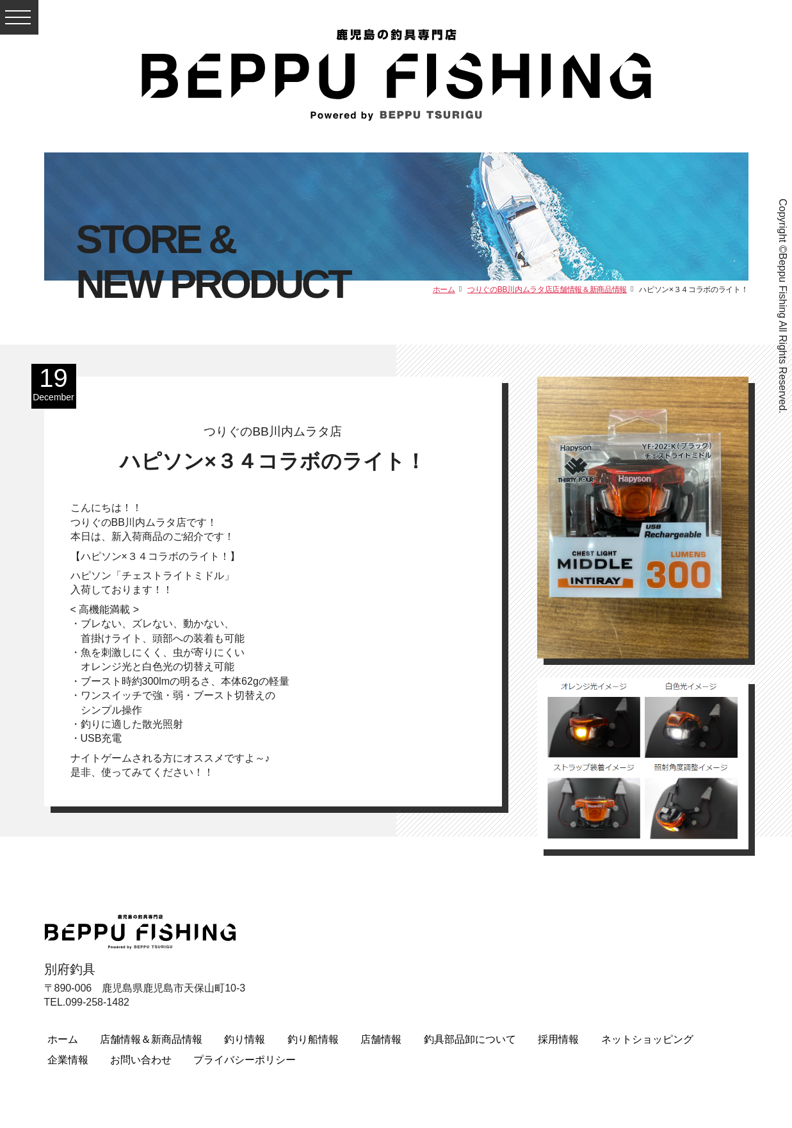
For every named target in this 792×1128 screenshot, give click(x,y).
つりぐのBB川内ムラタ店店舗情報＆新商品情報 (547, 289)
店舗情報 (380, 1039)
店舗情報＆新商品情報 (151, 1039)
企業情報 (67, 1059)
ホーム (444, 289)
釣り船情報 (313, 1039)
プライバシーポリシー (244, 1059)
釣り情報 (244, 1039)
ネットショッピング (647, 1039)
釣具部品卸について (470, 1039)
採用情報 (558, 1039)
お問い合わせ (141, 1059)
